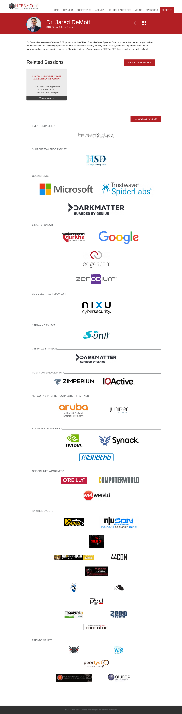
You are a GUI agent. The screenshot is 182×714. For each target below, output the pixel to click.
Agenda (99, 10)
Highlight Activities (119, 10)
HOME (56, 10)
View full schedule (139, 62)
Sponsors (152, 10)
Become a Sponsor (146, 119)
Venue (138, 10)
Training (68, 10)
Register (167, 10)
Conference (84, 10)
